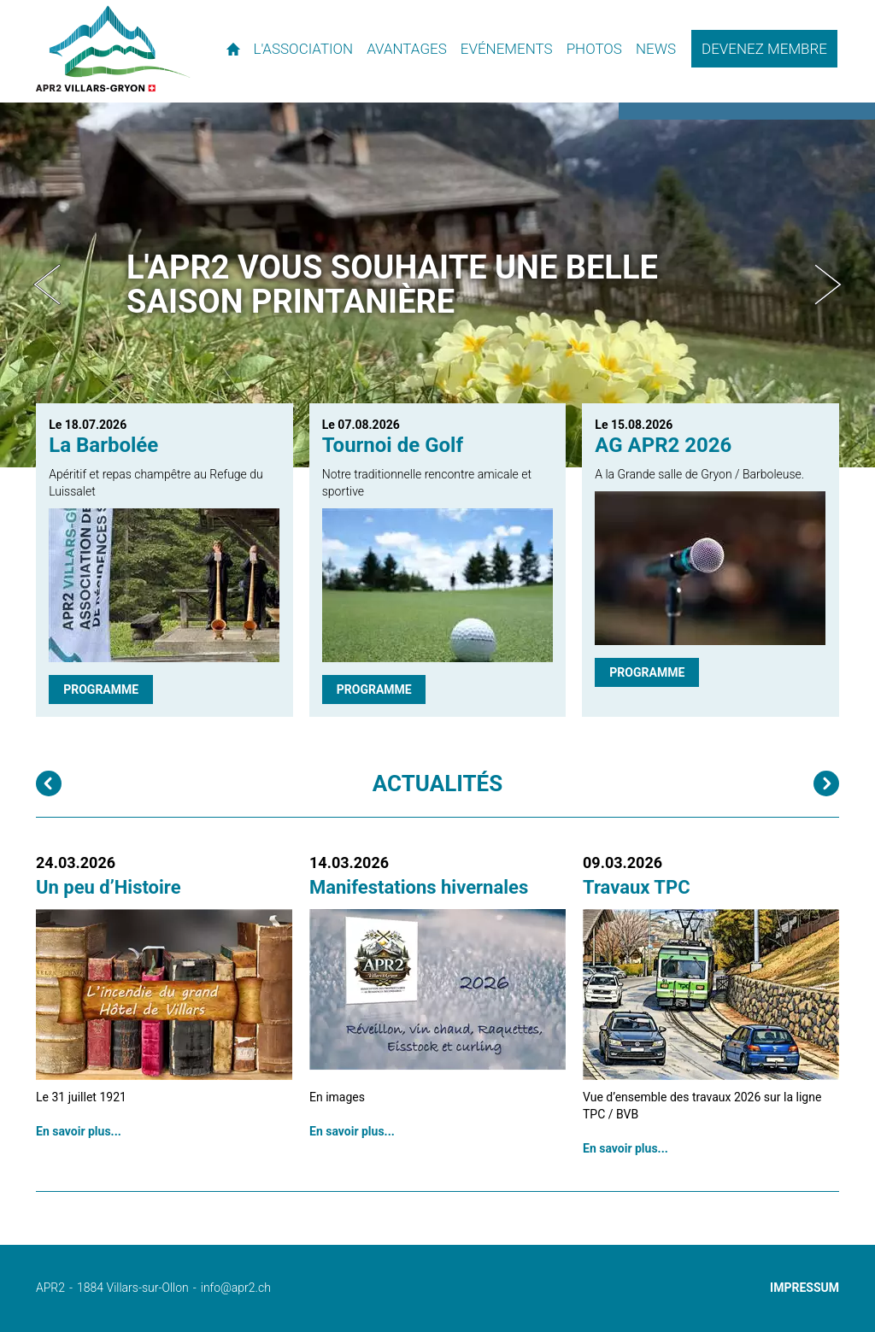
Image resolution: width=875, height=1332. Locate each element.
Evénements (507, 48)
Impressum (804, 1287)
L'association (304, 48)
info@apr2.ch (236, 1287)
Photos (594, 48)
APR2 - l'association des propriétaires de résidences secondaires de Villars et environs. (113, 48)
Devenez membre (764, 48)
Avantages (407, 48)
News (656, 48)
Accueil (233, 48)
